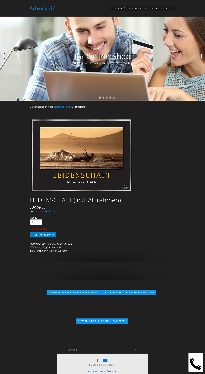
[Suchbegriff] (102, 350)
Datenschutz (103, 359)
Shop (168, 8)
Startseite (117, 8)
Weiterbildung (136, 8)
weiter (201, 59)
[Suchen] (136, 350)
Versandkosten (48, 211)
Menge (36, 220)
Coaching (154, 8)
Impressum (89, 359)
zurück (3, 59)
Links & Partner (126, 359)
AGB (114, 359)
